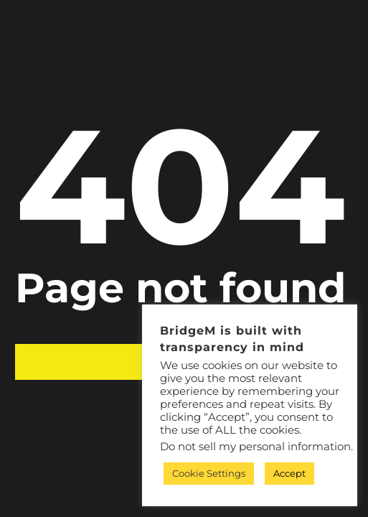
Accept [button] (289, 473)
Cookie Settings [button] (208, 473)
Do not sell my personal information (255, 446)
